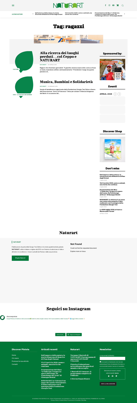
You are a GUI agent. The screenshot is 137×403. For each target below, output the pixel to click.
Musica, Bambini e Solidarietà (66, 82)
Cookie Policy (63, 400)
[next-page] (124, 14)
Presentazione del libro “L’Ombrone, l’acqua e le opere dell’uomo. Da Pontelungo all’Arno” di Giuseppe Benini (108, 14)
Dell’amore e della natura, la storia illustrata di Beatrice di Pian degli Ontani (48, 13)
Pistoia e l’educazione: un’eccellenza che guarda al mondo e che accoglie (82, 366)
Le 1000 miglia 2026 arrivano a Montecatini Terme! (111, 210)
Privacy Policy (55, 400)
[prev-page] (33, 14)
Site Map (83, 400)
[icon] (117, 5)
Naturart (43, 65)
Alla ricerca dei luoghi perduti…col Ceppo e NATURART (59, 56)
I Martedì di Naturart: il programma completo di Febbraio (80, 373)
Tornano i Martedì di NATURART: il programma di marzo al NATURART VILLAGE (83, 358)
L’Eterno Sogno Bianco (80, 379)
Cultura (16, 69)
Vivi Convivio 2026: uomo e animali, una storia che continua (78, 13)
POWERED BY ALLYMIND (98, 398)
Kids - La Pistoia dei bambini (22, 95)
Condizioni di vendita (74, 400)
